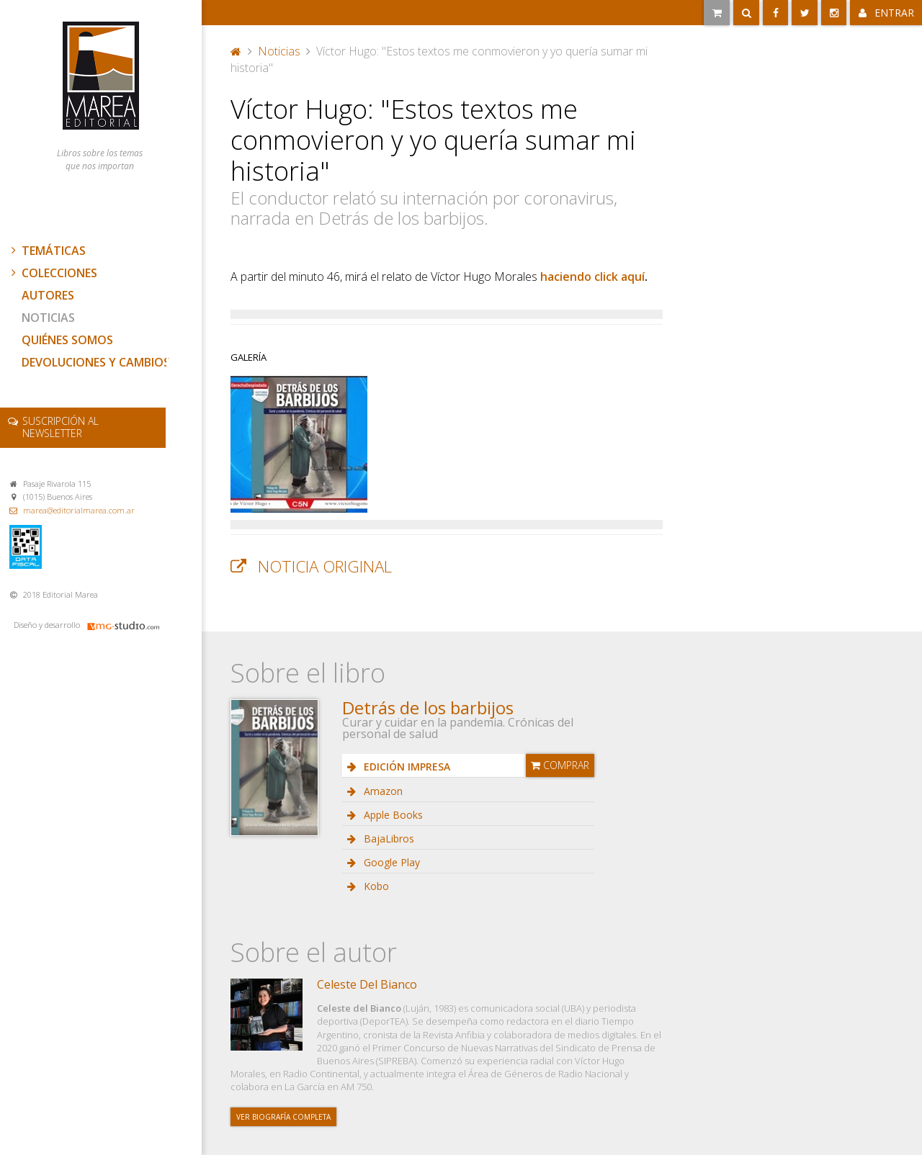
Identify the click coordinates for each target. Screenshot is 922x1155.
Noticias (48, 317)
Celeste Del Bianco (367, 984)
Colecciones (52, 273)
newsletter (60, 427)
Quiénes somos (67, 340)
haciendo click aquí (592, 276)
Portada (236, 51)
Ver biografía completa (283, 1117)
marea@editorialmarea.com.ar (79, 510)
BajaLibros (387, 838)
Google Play (390, 862)
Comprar (560, 765)
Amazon (382, 791)
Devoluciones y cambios (96, 362)
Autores (48, 295)
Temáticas (47, 250)
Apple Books (392, 815)
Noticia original (325, 566)
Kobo (375, 886)
